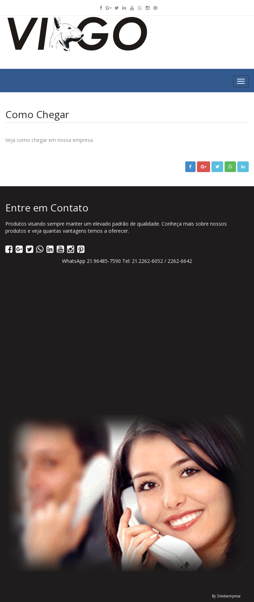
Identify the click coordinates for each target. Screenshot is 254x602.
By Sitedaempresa (226, 595)
